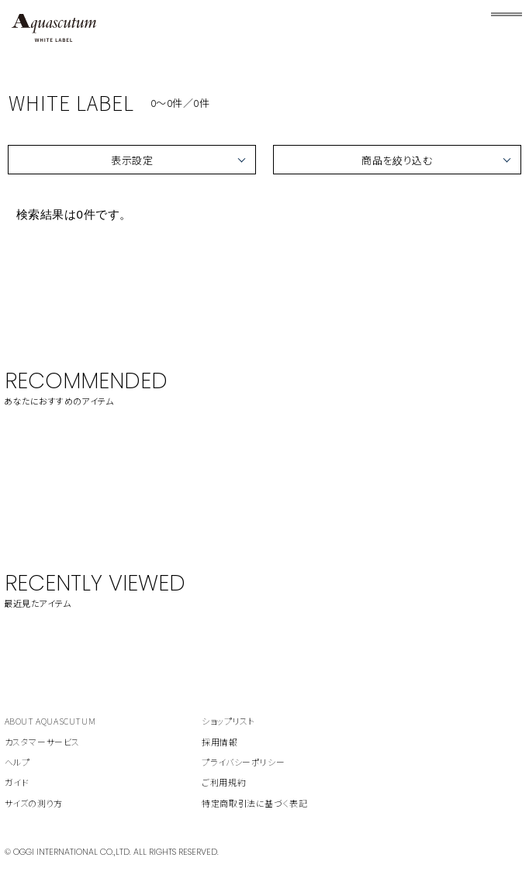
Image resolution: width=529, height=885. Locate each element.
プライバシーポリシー (243, 762)
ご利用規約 (224, 782)
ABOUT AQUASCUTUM (50, 721)
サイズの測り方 (34, 803)
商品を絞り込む (396, 160)
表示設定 (132, 160)
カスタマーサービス (42, 741)
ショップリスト (228, 721)
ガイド (17, 782)
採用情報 (219, 741)
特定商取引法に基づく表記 (254, 803)
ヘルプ (17, 762)
